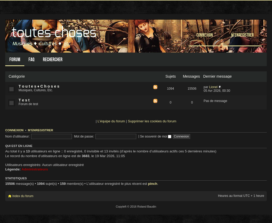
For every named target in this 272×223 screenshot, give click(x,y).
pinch (152, 184)
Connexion (204, 34)
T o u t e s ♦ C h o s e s (39, 86)
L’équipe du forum (111, 121)
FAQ (32, 59)
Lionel (213, 87)
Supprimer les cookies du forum (152, 121)
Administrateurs (34, 169)
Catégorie (17, 76)
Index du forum (22, 196)
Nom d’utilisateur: (17, 136)
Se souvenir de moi (155, 136)
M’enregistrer (242, 34)
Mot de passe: (84, 136)
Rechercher (53, 59)
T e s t (24, 100)
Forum (14, 59)
